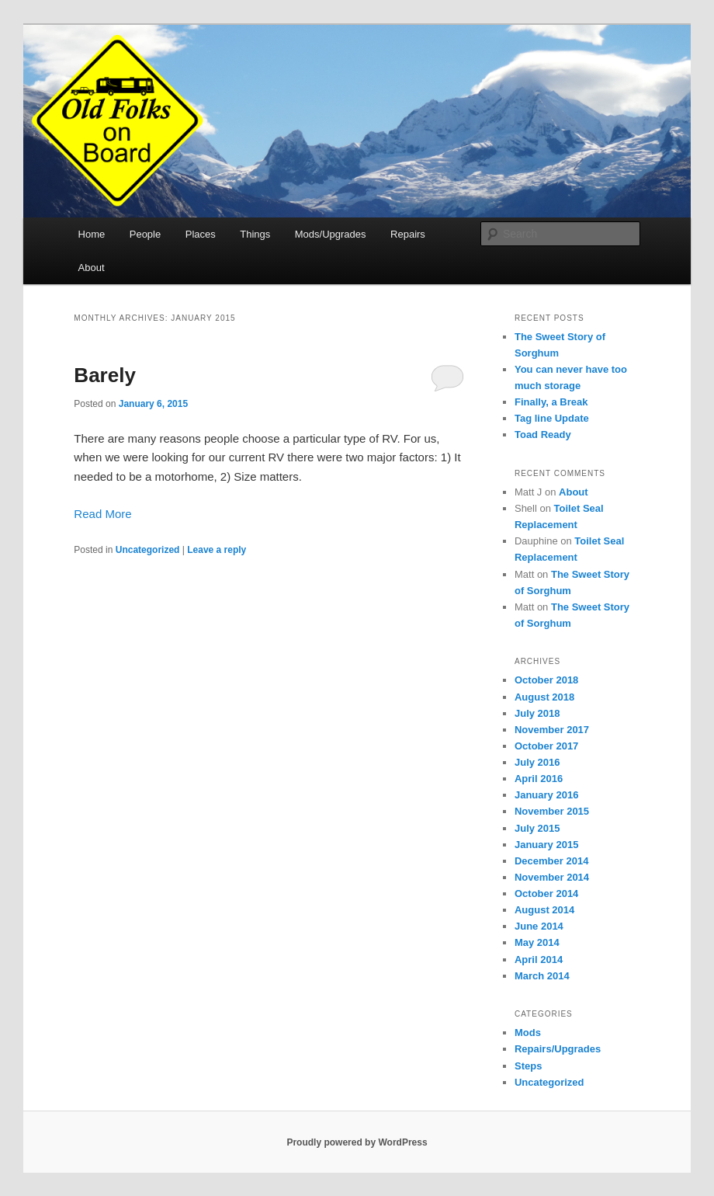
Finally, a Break (551, 402)
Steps (528, 1066)
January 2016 (546, 795)
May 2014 (537, 942)
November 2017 (552, 729)
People (145, 234)
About (91, 267)
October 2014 (546, 893)
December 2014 (551, 861)
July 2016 (537, 762)
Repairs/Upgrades (558, 1049)
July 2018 (537, 713)
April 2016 (539, 778)
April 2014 (539, 959)
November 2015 (552, 811)
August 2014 (544, 910)
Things (255, 234)
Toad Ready (543, 434)
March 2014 (542, 976)
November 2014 (552, 877)
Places (200, 234)
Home (92, 234)
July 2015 (537, 828)
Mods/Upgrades (330, 234)
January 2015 (546, 844)
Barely (105, 375)
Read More (102, 513)
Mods (528, 1032)
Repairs (407, 234)
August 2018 (544, 697)
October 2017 (546, 746)
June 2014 (539, 926)
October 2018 (546, 680)
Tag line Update (552, 418)
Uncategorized (148, 549)
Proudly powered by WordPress (356, 1142)
